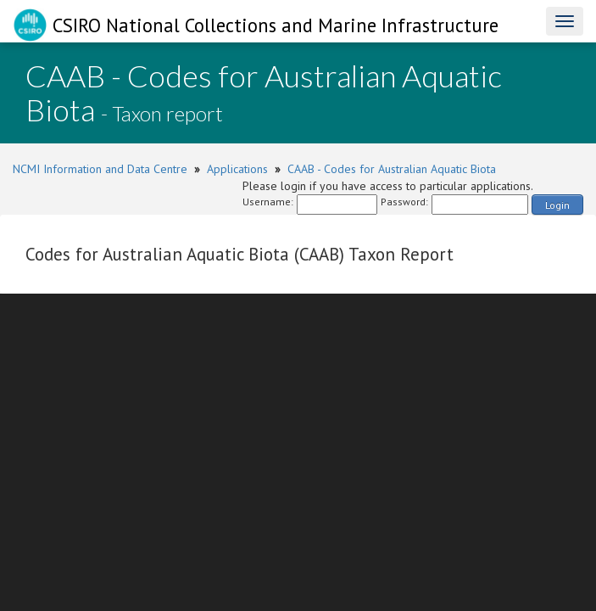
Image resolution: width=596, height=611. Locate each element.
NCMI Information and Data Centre (100, 169)
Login (557, 205)
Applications (237, 169)
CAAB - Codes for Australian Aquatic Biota (391, 169)
